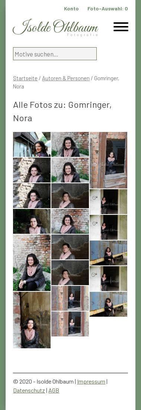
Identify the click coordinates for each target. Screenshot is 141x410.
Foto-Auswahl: (107, 8)
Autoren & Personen (66, 78)
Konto (71, 8)
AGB (53, 390)
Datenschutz (29, 390)
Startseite (25, 78)
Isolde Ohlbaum (55, 28)
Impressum (91, 381)
